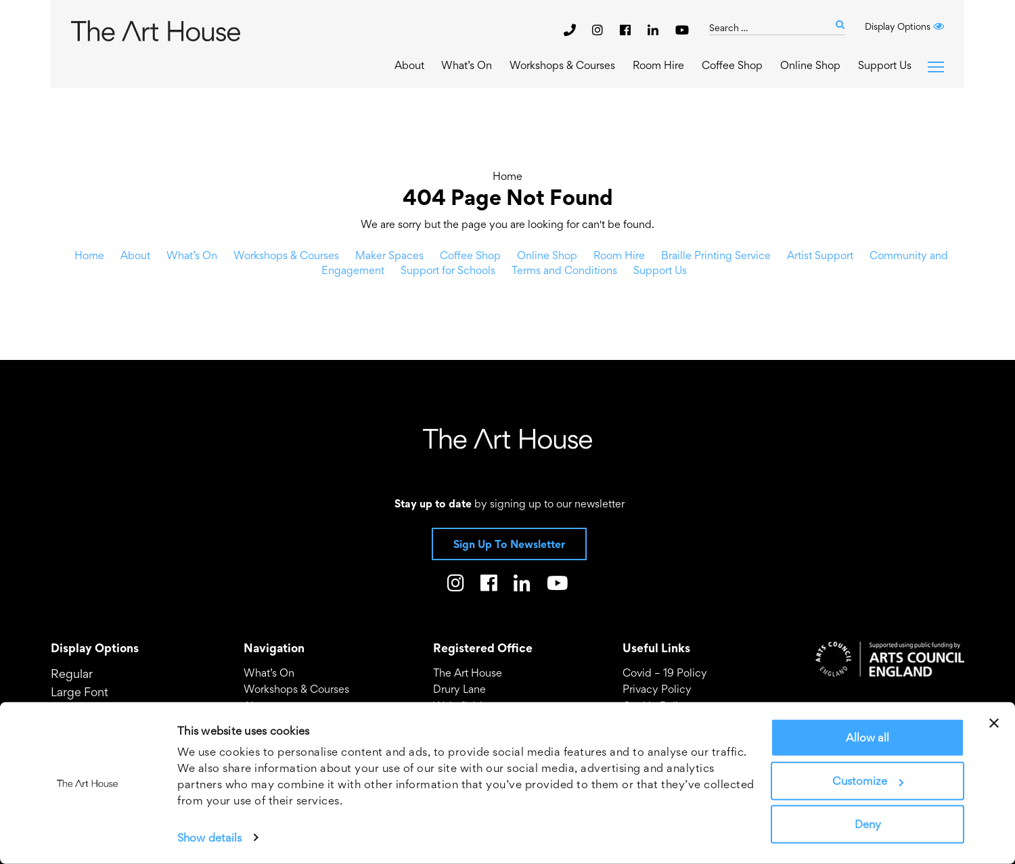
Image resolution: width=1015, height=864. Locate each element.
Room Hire (658, 65)
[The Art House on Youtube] (682, 29)
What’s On (466, 65)
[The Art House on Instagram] (599, 29)
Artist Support (820, 255)
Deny (868, 824)
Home (507, 176)
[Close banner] (994, 723)
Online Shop (810, 65)
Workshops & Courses (562, 65)
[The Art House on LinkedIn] (655, 29)
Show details (209, 837)
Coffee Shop (732, 65)
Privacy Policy (657, 689)
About (409, 65)
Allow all (867, 737)
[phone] (570, 29)
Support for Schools (448, 270)
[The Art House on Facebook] (627, 29)
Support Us (884, 65)
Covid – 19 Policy (665, 672)
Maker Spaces (389, 255)
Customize (867, 780)
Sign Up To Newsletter (509, 544)
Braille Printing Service (716, 255)
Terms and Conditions (564, 270)
